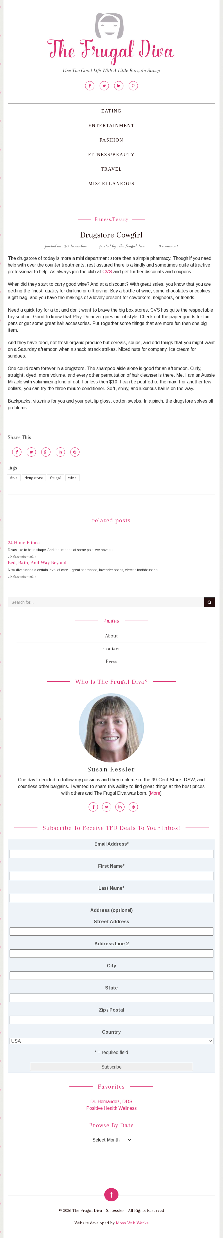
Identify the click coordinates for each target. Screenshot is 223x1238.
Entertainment (112, 125)
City (111, 965)
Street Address (111, 921)
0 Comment (168, 245)
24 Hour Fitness (25, 542)
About (111, 636)
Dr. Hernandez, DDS (111, 1101)
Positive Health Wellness (111, 1108)
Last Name (111, 888)
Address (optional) (111, 910)
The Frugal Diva (132, 245)
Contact (111, 648)
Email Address (111, 844)
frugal (55, 477)
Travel (111, 169)
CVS (107, 271)
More (155, 793)
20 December (75, 245)
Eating (111, 110)
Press (111, 661)
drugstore (34, 477)
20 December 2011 (22, 556)
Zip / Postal (111, 1009)
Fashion (111, 139)
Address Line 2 (111, 943)
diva (14, 477)
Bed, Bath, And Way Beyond (37, 562)
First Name (111, 866)
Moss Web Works (132, 1223)
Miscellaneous (111, 183)
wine (72, 477)
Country (111, 1032)
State (111, 987)
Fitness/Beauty (111, 154)
